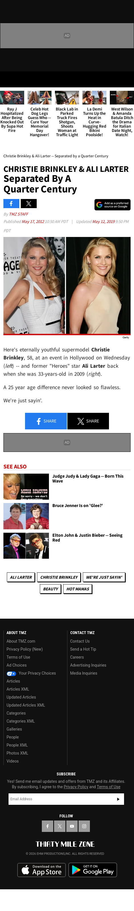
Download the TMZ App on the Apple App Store (41, 870)
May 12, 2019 (103, 221)
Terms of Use (18, 657)
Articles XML (18, 689)
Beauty (50, 589)
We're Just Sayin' (104, 577)
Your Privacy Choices (31, 673)
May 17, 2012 (33, 221)
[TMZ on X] (59, 826)
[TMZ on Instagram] (84, 826)
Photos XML (17, 753)
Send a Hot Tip (83, 649)
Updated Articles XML (26, 705)
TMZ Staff (18, 214)
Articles (13, 681)
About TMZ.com (21, 641)
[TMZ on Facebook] (47, 826)
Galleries (14, 729)
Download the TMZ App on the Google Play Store (93, 870)
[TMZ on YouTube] (72, 826)
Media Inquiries (83, 673)
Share (45, 421)
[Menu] (8, 79)
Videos (13, 761)
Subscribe (118, 799)
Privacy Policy (76, 787)
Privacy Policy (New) (25, 649)
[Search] (126, 79)
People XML (17, 745)
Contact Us (80, 641)
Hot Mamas (77, 589)
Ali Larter (21, 577)
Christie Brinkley (58, 577)
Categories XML (21, 721)
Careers (77, 657)
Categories (16, 713)
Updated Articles (21, 697)
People (13, 737)
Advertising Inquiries (88, 665)
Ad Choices (17, 665)
